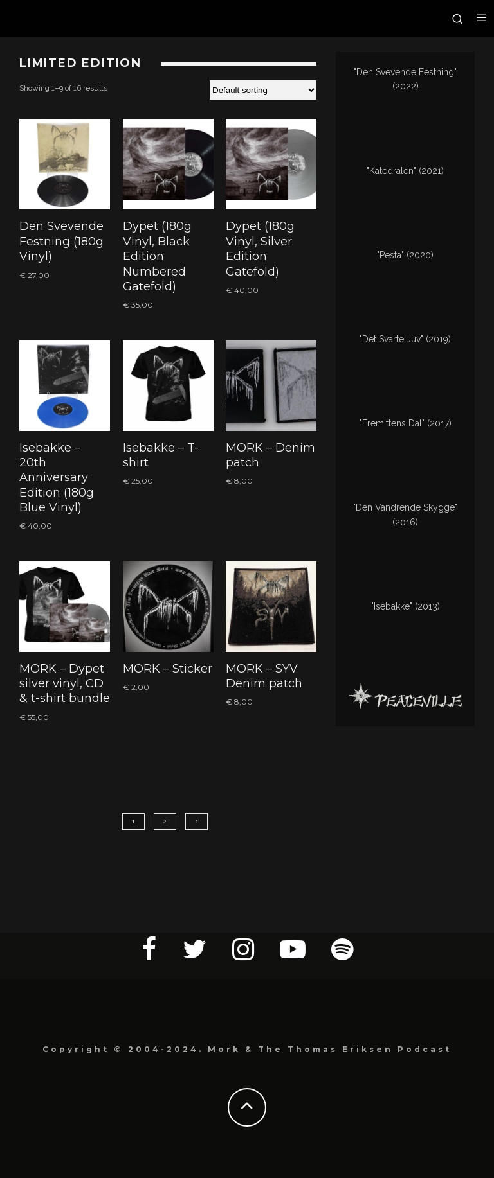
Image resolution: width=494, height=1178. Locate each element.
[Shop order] (263, 90)
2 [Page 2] (165, 821)
